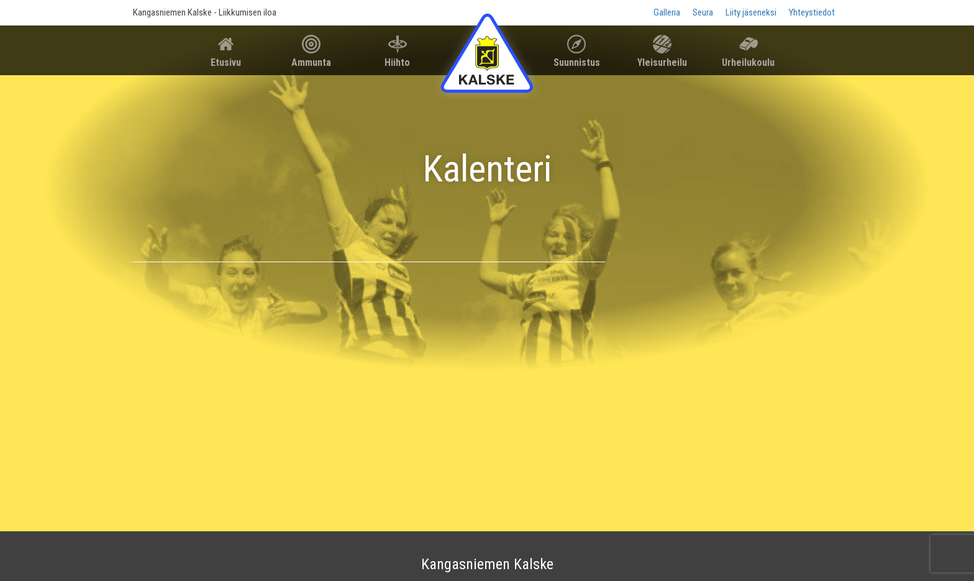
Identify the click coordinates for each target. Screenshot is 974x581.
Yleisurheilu (662, 62)
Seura (703, 12)
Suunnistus (576, 62)
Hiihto (397, 62)
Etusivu (226, 62)
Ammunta (311, 62)
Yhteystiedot (812, 12)
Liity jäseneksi (751, 12)
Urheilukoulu (748, 62)
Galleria (666, 12)
